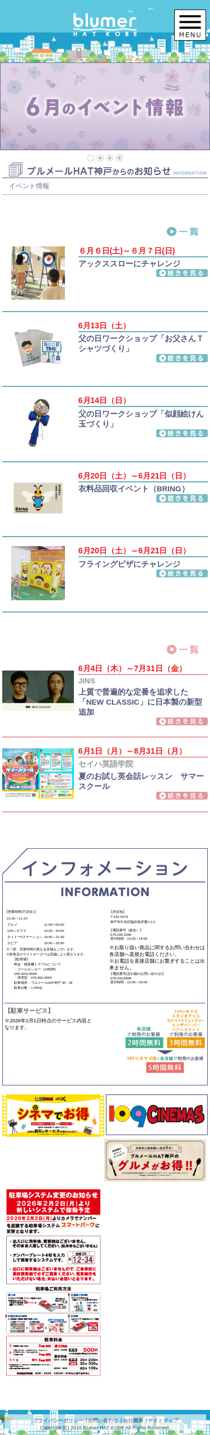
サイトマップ (163, 1420)
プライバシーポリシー (58, 1420)
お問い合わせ (103, 1420)
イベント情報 (29, 186)
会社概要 (133, 1420)
